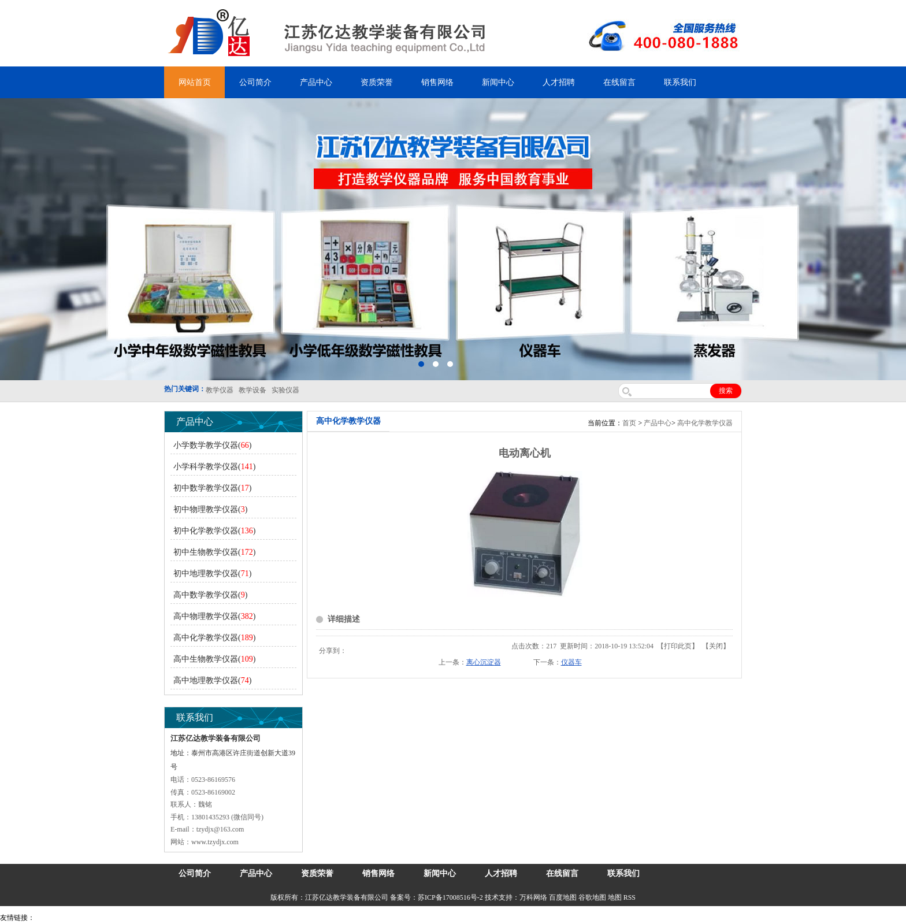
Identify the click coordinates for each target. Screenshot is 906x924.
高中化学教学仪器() (214, 637)
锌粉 (314, 918)
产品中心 (316, 82)
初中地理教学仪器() (212, 573)
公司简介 (255, 82)
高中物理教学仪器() (214, 616)
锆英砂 (220, 918)
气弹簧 (69, 918)
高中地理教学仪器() (212, 680)
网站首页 (195, 82)
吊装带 (46, 918)
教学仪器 (464, 918)
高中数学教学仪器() (210, 595)
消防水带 (336, 918)
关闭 (716, 646)
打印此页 (678, 646)
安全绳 (294, 918)
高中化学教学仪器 (705, 423)
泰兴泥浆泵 (249, 918)
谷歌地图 (592, 897)
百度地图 (563, 897)
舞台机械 (194, 918)
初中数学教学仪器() (212, 488)
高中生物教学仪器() (214, 659)
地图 (615, 897)
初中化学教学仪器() (214, 530)
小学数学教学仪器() (212, 445)
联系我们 (680, 82)
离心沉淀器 (483, 662)
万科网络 (534, 897)
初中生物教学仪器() (214, 552)
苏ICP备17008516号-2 (450, 897)
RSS (629, 897)
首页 (629, 423)
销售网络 (437, 82)
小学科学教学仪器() (214, 466)
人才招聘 (559, 82)
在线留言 (619, 82)
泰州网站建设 (501, 918)
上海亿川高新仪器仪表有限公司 (130, 918)
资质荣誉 (377, 82)
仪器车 (571, 662)
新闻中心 (498, 82)
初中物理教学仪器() (210, 509)
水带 (276, 918)
